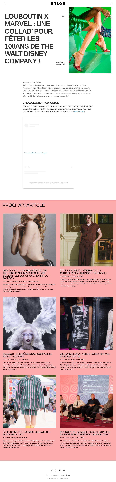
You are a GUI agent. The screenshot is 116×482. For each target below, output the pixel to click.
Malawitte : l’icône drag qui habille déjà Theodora (27, 355)
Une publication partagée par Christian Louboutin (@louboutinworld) (48, 183)
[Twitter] (59, 470)
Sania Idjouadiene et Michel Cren (16, 281)
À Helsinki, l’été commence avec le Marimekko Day (26, 433)
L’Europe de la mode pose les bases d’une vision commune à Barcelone (84, 433)
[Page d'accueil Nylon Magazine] (58, 3)
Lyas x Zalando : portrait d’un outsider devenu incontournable (83, 272)
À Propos (48, 475)
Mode (37, 281)
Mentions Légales (65, 475)
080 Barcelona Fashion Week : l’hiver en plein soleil (85, 355)
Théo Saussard (67, 359)
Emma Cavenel (67, 276)
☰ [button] (111, 3)
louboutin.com (79, 112)
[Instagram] (55, 470)
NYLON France (67, 438)
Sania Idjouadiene (11, 359)
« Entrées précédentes (6, 452)
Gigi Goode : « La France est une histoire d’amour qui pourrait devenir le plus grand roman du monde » (25, 274)
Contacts (55, 475)
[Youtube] (64, 470)
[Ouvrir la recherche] (4, 3)
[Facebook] (51, 470)
